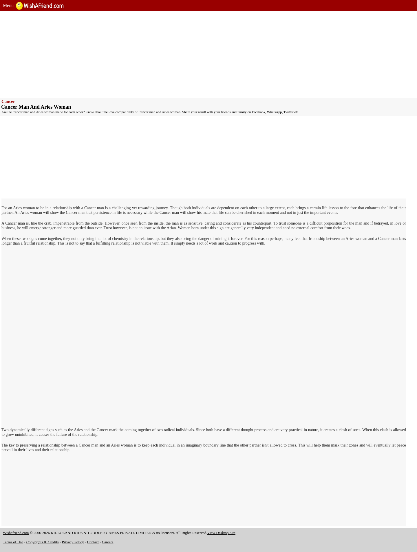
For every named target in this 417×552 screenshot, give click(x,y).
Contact (93, 542)
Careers (108, 542)
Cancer (8, 101)
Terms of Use (13, 542)
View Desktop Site (221, 533)
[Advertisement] (176, 54)
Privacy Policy (73, 542)
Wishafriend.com (16, 533)
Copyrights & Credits (42, 542)
